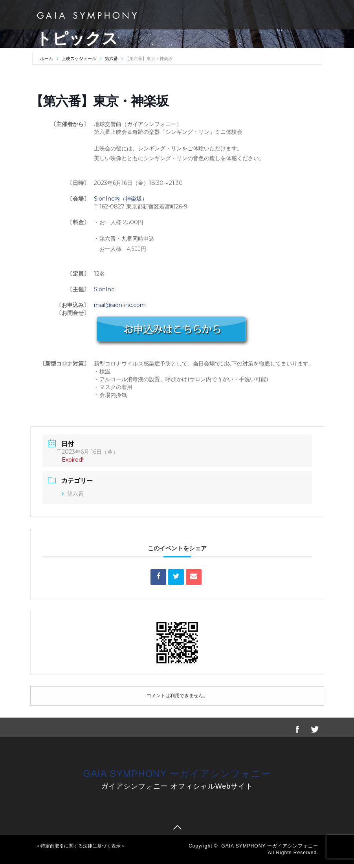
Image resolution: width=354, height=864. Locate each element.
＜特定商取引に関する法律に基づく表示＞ (80, 846)
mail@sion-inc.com (120, 305)
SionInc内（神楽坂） (120, 198)
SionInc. (105, 289)
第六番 (111, 58)
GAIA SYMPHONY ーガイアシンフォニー (177, 773)
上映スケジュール (79, 58)
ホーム (47, 58)
